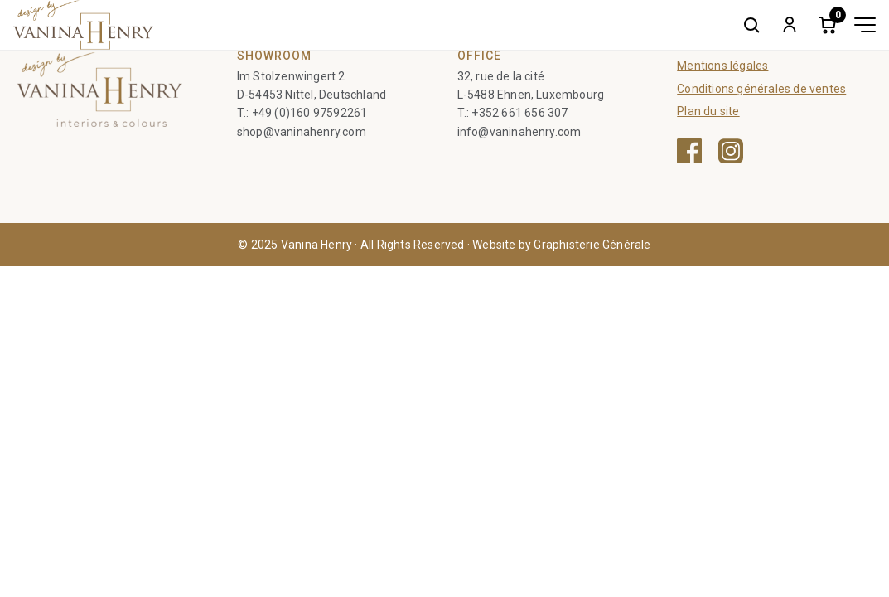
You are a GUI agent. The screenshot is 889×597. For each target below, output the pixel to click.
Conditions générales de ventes (761, 88)
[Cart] (827, 25)
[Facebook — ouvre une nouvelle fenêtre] (689, 150)
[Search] (751, 25)
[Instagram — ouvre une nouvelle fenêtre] (730, 150)
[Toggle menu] (865, 24)
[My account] (789, 25)
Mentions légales (722, 65)
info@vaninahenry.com (519, 131)
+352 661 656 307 (519, 112)
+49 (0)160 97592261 (310, 112)
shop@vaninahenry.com (301, 131)
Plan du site (708, 111)
